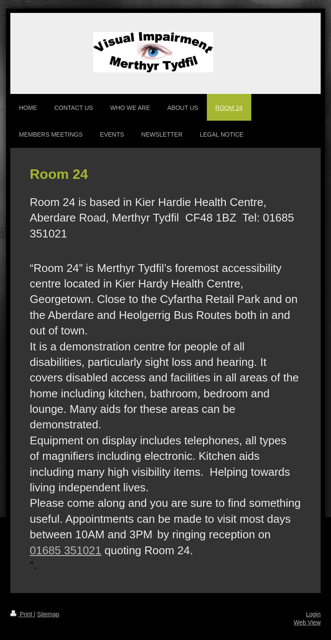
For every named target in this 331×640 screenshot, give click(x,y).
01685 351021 (65, 550)
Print (22, 614)
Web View (307, 622)
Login (313, 614)
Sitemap (48, 614)
